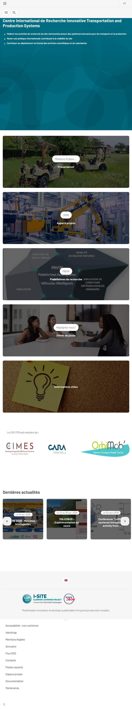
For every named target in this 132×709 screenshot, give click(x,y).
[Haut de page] (66, 705)
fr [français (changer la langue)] (124, 3)
